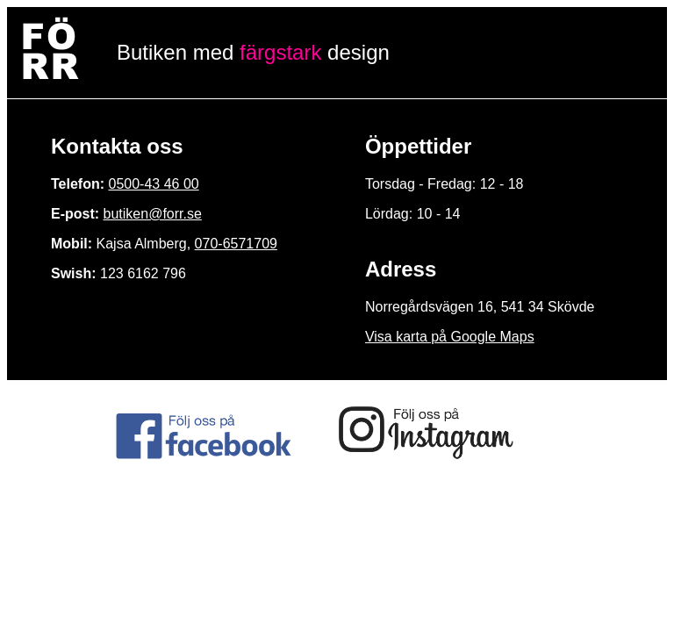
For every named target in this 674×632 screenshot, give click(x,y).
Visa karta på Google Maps (449, 336)
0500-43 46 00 (153, 183)
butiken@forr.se (153, 213)
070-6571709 (236, 243)
